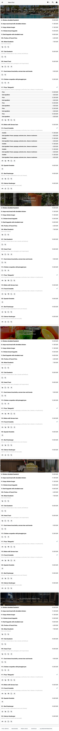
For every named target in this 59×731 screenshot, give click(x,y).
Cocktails (34, 728)
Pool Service (5, 728)
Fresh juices (24, 728)
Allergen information (46, 728)
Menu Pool (11, 2)
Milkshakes (15, 728)
